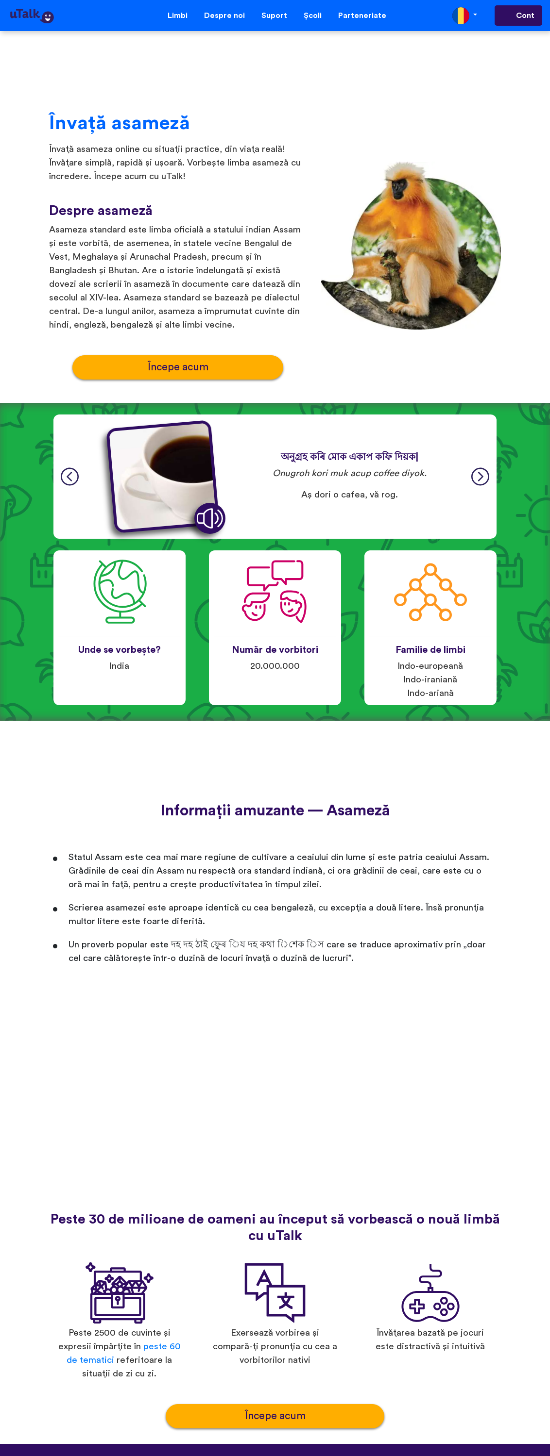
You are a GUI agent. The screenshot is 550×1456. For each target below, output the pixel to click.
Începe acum (178, 367)
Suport (274, 15)
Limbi (178, 15)
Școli (313, 15)
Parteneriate (362, 15)
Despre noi (224, 15)
